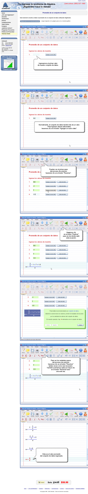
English (79, 0)
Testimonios (5, 18)
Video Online (5, 24)
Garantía (4, 16)
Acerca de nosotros (70, 488)
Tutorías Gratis (6, 33)
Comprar (4, 26)
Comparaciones (6, 22)
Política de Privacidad (8, 31)
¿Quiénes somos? (7, 28)
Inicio (3, 13)
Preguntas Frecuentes (8, 30)
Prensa (4, 20)
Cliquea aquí (8, 45)
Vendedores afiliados (80, 488)
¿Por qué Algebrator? (8, 15)
